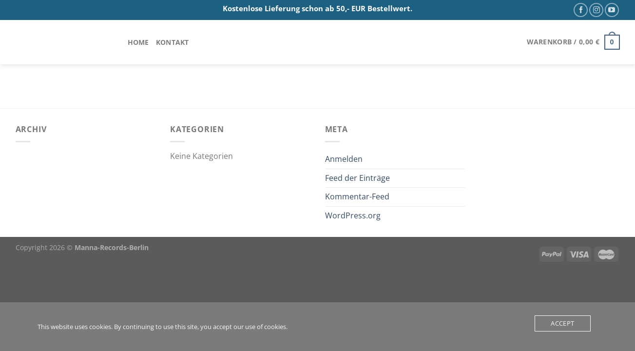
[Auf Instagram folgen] (596, 10)
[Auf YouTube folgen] (612, 10)
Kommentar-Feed (357, 196)
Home (138, 42)
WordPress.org (353, 215)
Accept (562, 323)
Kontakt (172, 42)
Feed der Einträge (357, 178)
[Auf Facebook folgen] (581, 10)
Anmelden (344, 159)
